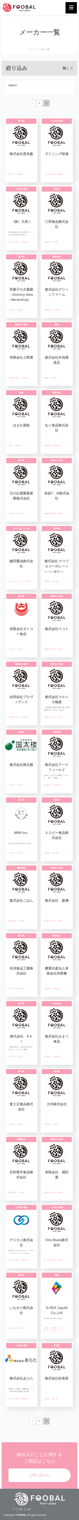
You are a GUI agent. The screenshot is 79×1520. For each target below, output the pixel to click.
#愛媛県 (19, 174)
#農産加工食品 (13, 378)
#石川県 (19, 1057)
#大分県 (60, 717)
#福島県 (18, 446)
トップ (32, 49)
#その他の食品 (49, 174)
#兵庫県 (24, 717)
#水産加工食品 (49, 921)
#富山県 (24, 242)
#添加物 (47, 581)
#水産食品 (48, 785)
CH (29, 1509)
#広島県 (19, 649)
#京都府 (21, 1192)
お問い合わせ (39, 1475)
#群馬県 (55, 242)
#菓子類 (11, 174)
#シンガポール (53, 1331)
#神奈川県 (57, 446)
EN (21, 1509)
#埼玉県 (19, 785)
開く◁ (68, 68)
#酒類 (46, 378)
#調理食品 (12, 1192)
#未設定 (47, 242)
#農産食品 (48, 310)
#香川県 (28, 581)
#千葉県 (57, 310)
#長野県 (57, 989)
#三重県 (24, 378)
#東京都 (19, 310)
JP (13, 1509)
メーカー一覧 (44, 49)
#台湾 (60, 1328)
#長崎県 (60, 174)
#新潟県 (21, 921)
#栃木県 (53, 378)
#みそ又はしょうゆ (15, 581)
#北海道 (60, 514)
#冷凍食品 (48, 1057)
